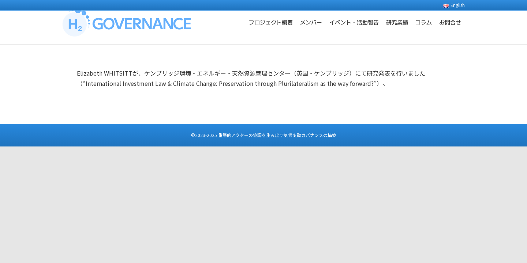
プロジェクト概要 (271, 33)
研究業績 (397, 33)
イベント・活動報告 (354, 33)
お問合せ (450, 33)
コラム (423, 33)
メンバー (311, 33)
